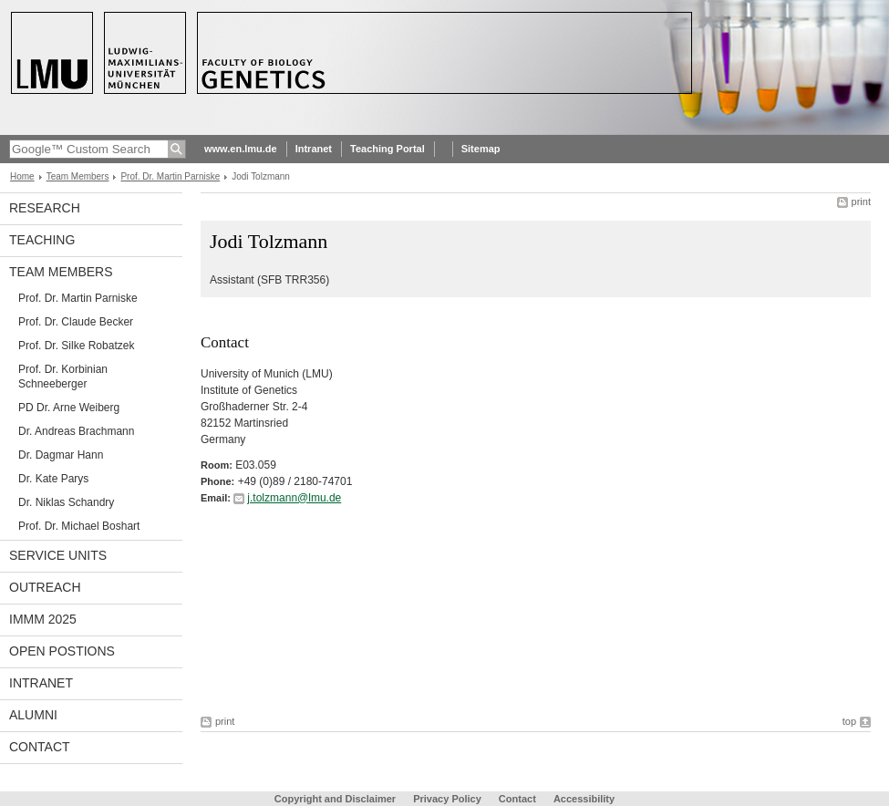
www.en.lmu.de (240, 148)
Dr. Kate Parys (53, 478)
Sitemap (481, 148)
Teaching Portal (387, 148)
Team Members (78, 176)
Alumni (33, 715)
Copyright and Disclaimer (335, 798)
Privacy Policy (447, 798)
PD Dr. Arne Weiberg (68, 407)
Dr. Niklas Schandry (66, 502)
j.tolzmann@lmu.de (294, 497)
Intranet (313, 148)
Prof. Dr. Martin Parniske (170, 176)
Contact (39, 746)
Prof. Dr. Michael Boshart (79, 526)
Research (44, 208)
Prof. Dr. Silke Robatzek (76, 345)
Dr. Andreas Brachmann (76, 431)
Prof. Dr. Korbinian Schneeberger (63, 376)
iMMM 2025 (43, 619)
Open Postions (62, 651)
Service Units (58, 555)
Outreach (45, 587)
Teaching (42, 239)
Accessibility (584, 798)
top (849, 721)
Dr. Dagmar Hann (60, 455)
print (861, 201)
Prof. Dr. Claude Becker (75, 321)
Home (22, 176)
